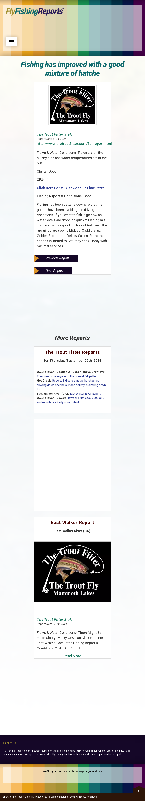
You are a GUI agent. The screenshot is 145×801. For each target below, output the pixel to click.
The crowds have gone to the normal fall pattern (67, 376)
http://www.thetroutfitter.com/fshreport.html (74, 144)
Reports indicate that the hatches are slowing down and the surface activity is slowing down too (71, 385)
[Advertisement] (72, 25)
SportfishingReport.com (16, 796)
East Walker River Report (85, 393)
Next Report (54, 271)
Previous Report (57, 258)
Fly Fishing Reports (14, 750)
